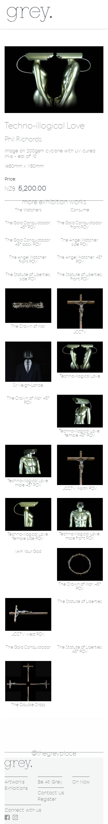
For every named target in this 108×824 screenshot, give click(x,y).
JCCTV (79, 332)
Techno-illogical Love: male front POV (80, 536)
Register (47, 799)
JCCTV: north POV (80, 488)
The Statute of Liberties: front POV (80, 277)
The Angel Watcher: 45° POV (80, 259)
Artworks (14, 782)
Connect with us (23, 810)
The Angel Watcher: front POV (28, 259)
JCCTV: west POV (28, 634)
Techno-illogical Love (80, 376)
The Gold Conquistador (28, 647)
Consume (80, 210)
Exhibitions (16, 788)
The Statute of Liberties (80, 601)
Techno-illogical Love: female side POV (28, 536)
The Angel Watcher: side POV (80, 242)
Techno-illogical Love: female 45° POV (80, 433)
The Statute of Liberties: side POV (28, 277)
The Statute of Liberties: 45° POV (80, 649)
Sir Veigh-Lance (28, 385)
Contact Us (51, 793)
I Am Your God (28, 551)
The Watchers (28, 210)
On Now (81, 782)
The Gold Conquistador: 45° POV (28, 225)
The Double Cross (28, 705)
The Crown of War (28, 326)
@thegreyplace (54, 753)
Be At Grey (50, 782)
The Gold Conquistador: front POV (80, 225)
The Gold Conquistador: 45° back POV (28, 242)
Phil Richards (23, 139)
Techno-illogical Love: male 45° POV (28, 483)
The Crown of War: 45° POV (28, 400)
